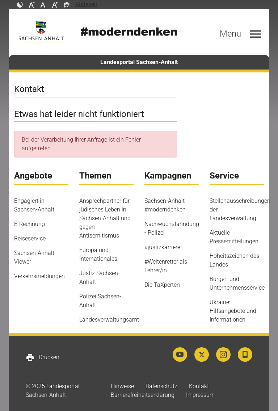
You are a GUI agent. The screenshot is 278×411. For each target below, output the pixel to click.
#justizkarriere (162, 247)
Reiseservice (30, 238)
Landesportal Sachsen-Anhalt (139, 62)
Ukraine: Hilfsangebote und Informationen (233, 311)
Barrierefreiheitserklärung (142, 394)
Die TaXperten (162, 284)
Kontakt (199, 386)
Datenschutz (161, 386)
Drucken (42, 357)
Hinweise (122, 386)
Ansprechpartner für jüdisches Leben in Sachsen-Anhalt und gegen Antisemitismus (105, 218)
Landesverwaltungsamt (109, 319)
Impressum (200, 394)
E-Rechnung (29, 224)
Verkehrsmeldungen (39, 276)
